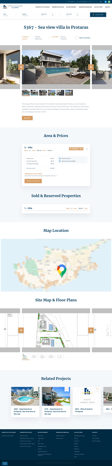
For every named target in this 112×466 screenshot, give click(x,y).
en (90, 1)
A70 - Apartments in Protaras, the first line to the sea (55, 411)
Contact (107, 7)
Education (76, 449)
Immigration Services (85, 7)
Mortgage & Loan (42, 446)
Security (76, 446)
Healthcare (77, 451)
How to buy (40, 435)
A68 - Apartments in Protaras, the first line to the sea (24, 411)
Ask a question (71, 1)
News (75, 456)
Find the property (96, 441)
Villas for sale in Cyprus (25, 441)
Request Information (33, 181)
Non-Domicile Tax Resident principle (44, 455)
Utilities (40, 449)
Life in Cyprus (98, 7)
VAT (39, 441)
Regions (76, 443)
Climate (76, 438)
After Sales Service (42, 451)
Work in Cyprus (59, 438)
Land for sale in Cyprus (25, 446)
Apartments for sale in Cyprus (27, 438)
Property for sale (24, 435)
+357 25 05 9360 (82, 1)
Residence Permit (60, 435)
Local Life (76, 441)
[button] (21, 67)
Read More (27, 118)
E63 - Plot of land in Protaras (83, 410)
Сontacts (94, 435)
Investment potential (79, 454)
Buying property (71, 7)
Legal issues (41, 438)
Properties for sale (58, 7)
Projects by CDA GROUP (43, 7)
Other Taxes (41, 443)
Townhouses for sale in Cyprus (27, 443)
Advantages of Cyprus (79, 435)
